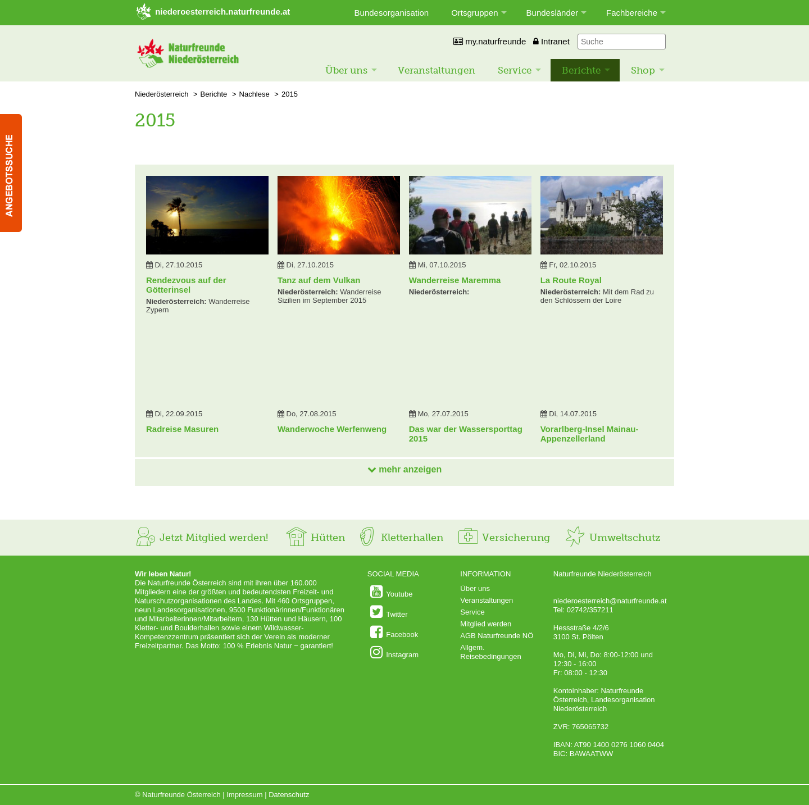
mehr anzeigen (404, 469)
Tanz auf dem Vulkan (319, 280)
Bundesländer (552, 12)
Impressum (244, 794)
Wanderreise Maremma (455, 280)
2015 (289, 94)
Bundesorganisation (391, 12)
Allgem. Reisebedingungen (490, 652)
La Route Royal (571, 280)
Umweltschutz (612, 537)
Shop (643, 70)
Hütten (315, 537)
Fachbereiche (631, 12)
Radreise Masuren (182, 429)
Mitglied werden (485, 624)
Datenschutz (289, 794)
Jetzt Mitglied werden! (201, 537)
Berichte (581, 70)
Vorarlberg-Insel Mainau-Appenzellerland (589, 433)
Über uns (346, 70)
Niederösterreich (161, 94)
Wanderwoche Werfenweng (332, 429)
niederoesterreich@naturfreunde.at (610, 601)
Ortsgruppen (474, 12)
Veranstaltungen (436, 70)
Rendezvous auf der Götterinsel (186, 284)
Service (514, 70)
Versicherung (503, 537)
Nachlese (254, 94)
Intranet (551, 41)
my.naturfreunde (489, 41)
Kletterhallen (399, 537)
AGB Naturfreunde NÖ (496, 635)
